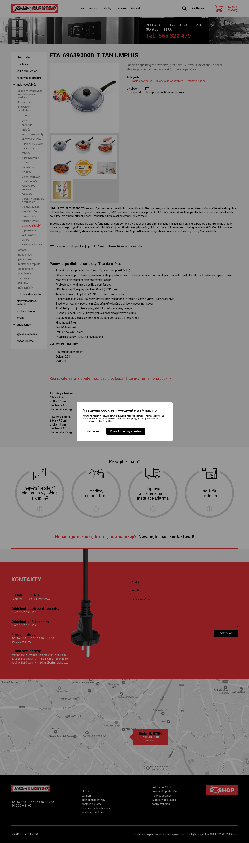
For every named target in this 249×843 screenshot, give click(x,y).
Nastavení (93, 431)
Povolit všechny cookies (125, 431)
